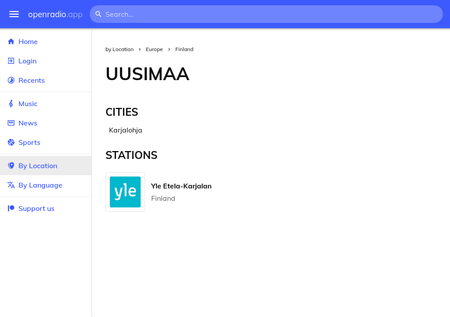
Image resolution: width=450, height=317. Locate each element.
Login (45, 60)
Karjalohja (125, 129)
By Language (45, 185)
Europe (154, 49)
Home (45, 41)
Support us (30, 208)
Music (45, 103)
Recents (45, 80)
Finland (184, 49)
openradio (55, 14)
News (45, 123)
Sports (45, 142)
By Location (45, 165)
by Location (119, 49)
